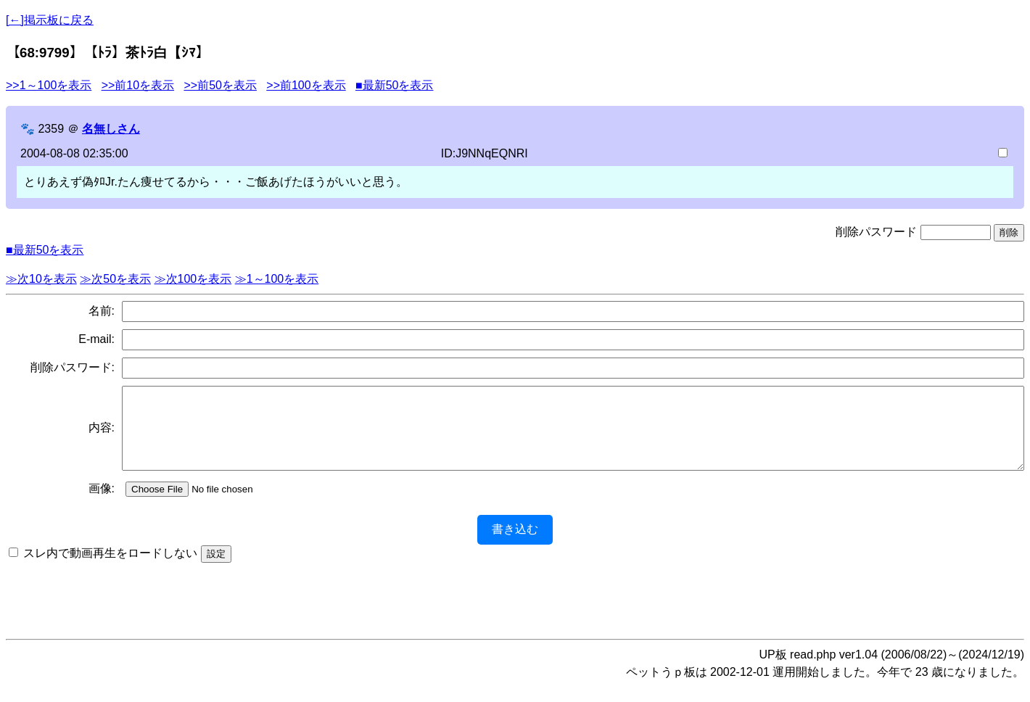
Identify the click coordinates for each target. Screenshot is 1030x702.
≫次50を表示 (115, 279)
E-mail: (96, 339)
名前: (101, 311)
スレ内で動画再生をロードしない (110, 568)
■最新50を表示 (394, 85)
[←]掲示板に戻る (50, 20)
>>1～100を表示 (48, 85)
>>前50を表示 (220, 85)
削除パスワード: (72, 367)
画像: (101, 503)
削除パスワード (876, 232)
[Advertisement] (515, 610)
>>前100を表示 (305, 85)
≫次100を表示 (193, 279)
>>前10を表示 (138, 85)
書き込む (515, 544)
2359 (51, 129)
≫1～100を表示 (277, 279)
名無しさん (111, 129)
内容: (101, 435)
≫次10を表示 (41, 279)
